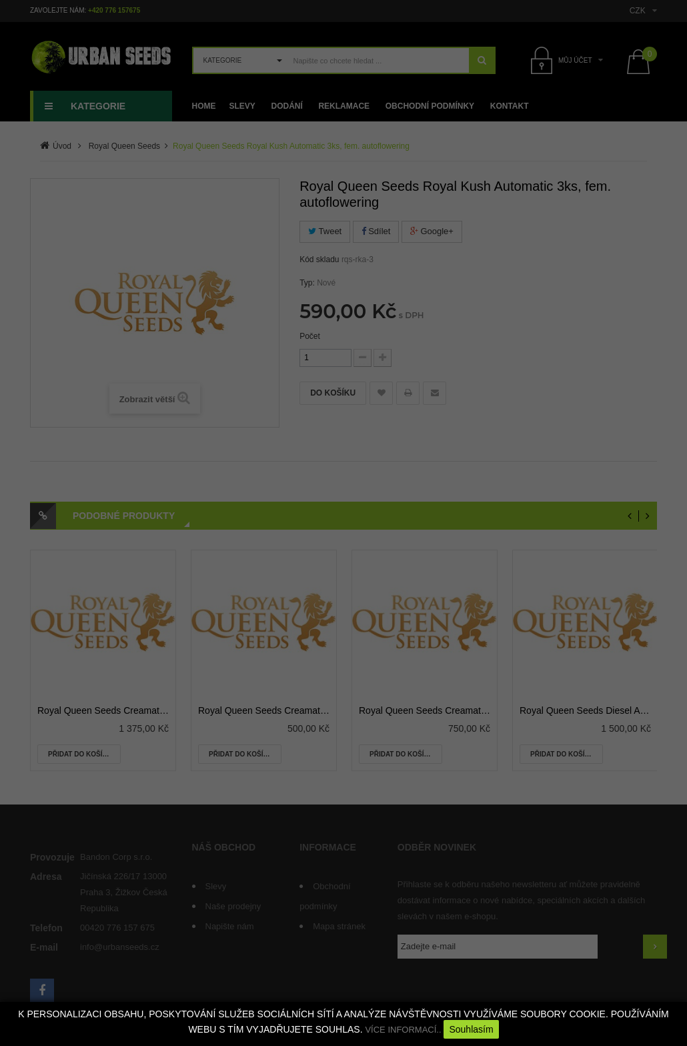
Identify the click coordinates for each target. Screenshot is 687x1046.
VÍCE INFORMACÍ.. (403, 1030)
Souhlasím (471, 1029)
